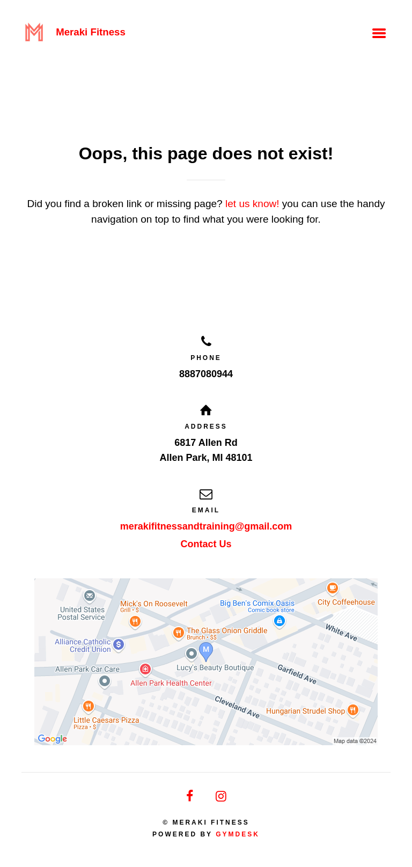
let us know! (252, 203)
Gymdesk (238, 834)
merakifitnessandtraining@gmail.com (206, 526)
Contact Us (205, 544)
